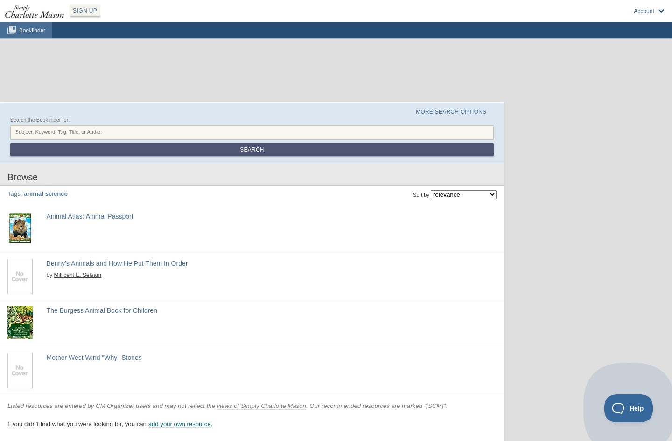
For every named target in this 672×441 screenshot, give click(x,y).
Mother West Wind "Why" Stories (94, 357)
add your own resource (179, 423)
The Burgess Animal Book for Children (102, 310)
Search (252, 149)
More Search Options (451, 112)
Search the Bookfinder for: (40, 120)
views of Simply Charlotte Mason (261, 405)
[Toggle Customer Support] (628, 408)
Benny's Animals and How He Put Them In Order (117, 263)
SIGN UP (85, 10)
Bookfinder (32, 30)
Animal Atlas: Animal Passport (90, 216)
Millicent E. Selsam (77, 275)
